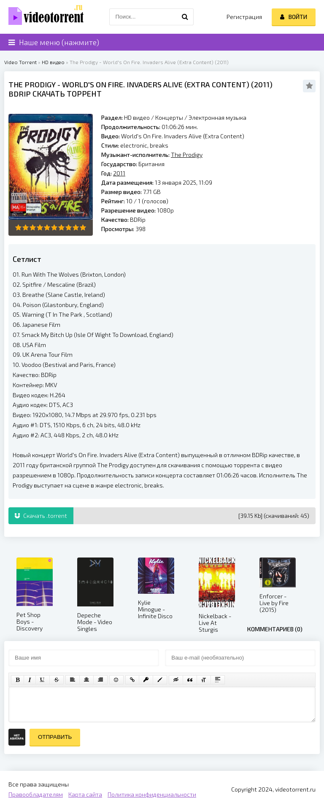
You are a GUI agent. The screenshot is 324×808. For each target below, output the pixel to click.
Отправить (55, 737)
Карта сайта (85, 794)
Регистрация (244, 16)
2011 (262, 84)
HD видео (53, 62)
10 (82, 227)
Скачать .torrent (41, 515)
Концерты (169, 117)
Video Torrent (20, 62)
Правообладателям (35, 794)
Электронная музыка (217, 117)
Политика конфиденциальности (152, 794)
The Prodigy (32, 84)
